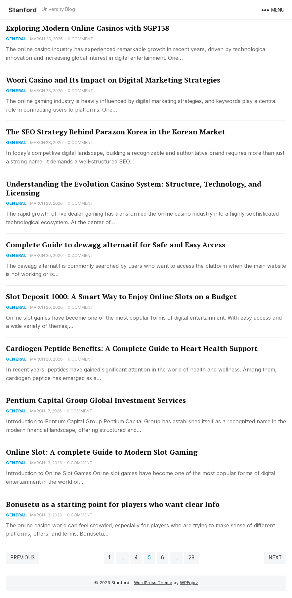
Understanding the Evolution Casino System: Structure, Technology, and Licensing (133, 188)
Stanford (23, 10)
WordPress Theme (153, 582)
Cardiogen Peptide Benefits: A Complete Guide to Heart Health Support (132, 348)
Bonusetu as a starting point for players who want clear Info (113, 504)
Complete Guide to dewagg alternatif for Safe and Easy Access (115, 244)
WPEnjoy (189, 582)
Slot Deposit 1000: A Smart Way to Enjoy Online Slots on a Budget (121, 296)
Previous (22, 557)
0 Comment (80, 38)
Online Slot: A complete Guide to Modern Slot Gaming (101, 452)
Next (275, 557)
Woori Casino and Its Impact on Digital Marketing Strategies (113, 80)
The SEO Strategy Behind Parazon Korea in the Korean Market (115, 131)
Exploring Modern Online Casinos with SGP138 (87, 28)
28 (191, 557)
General (16, 38)
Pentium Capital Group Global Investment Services (96, 400)
